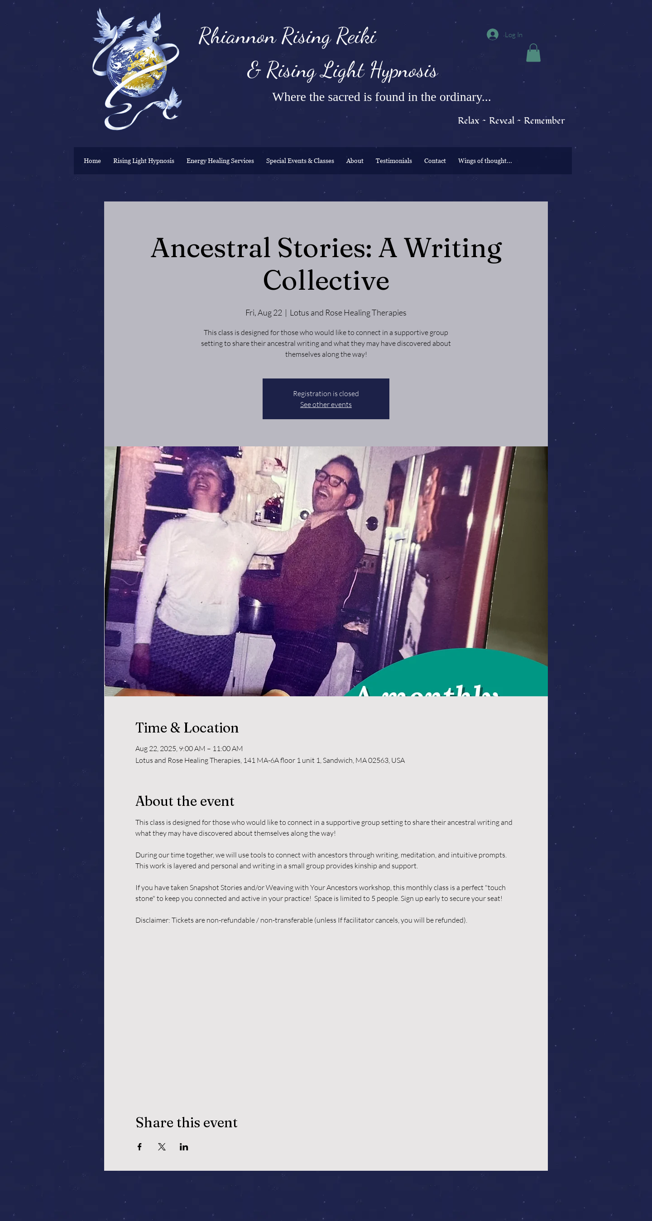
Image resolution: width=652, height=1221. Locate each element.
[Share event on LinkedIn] (184, 1146)
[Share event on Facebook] (139, 1146)
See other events (326, 404)
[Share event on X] (162, 1146)
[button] (533, 52)
